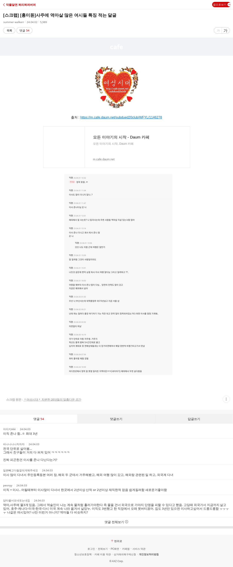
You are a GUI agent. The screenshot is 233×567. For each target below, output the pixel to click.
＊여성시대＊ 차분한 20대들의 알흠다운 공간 (52, 399)
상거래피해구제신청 (125, 554)
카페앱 (126, 548)
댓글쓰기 (116, 419)
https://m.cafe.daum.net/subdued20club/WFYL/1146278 (121, 117)
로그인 (91, 548)
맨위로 (116, 541)
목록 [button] (9, 30)
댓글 (24, 30)
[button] (21, 4)
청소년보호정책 (83, 554)
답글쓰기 (194, 419)
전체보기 (103, 548)
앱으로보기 (222, 4)
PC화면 (115, 548)
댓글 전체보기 (116, 522)
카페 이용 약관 (103, 554)
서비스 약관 (138, 548)
